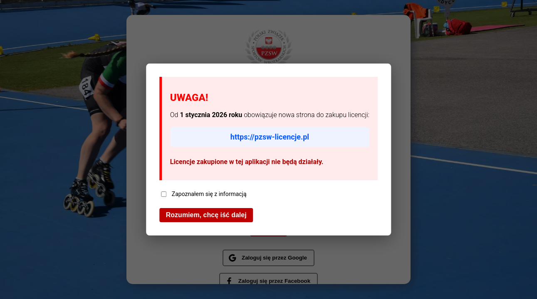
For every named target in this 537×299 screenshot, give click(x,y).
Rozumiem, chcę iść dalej (206, 214)
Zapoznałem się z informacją (204, 194)
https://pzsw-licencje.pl (269, 136)
